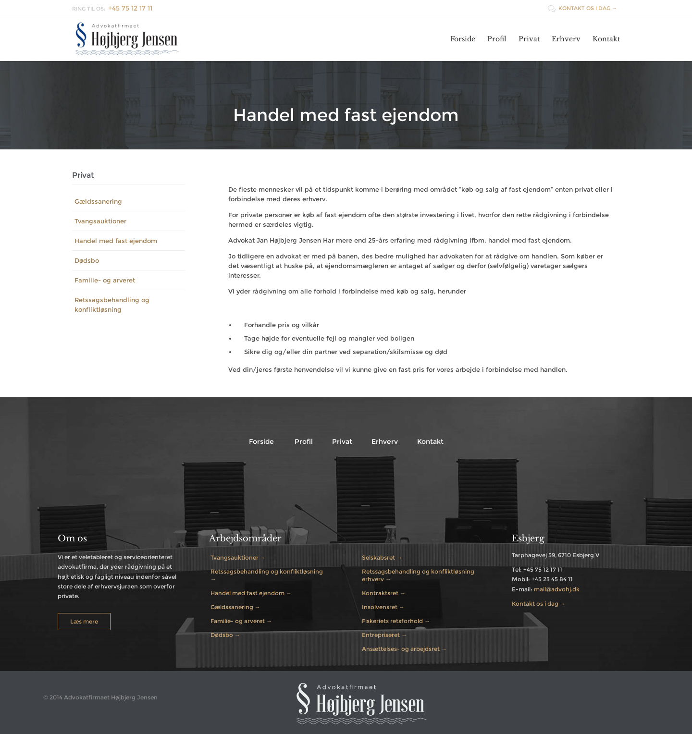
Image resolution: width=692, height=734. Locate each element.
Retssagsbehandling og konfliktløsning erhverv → (418, 575)
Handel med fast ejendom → (251, 593)
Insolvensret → (383, 607)
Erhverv (384, 441)
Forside (261, 441)
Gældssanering (98, 201)
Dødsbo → (225, 634)
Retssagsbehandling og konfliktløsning (111, 304)
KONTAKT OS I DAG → (582, 8)
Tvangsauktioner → (238, 557)
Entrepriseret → (384, 634)
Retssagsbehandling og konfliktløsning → (266, 575)
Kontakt (430, 441)
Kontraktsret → (384, 593)
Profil (304, 441)
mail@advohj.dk (557, 589)
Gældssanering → (235, 607)
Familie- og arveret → (241, 620)
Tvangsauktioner (100, 221)
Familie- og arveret (104, 280)
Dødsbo (86, 260)
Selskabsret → (382, 557)
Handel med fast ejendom (115, 241)
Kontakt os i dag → (539, 603)
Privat (342, 441)
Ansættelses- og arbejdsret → (404, 648)
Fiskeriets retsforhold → (396, 620)
